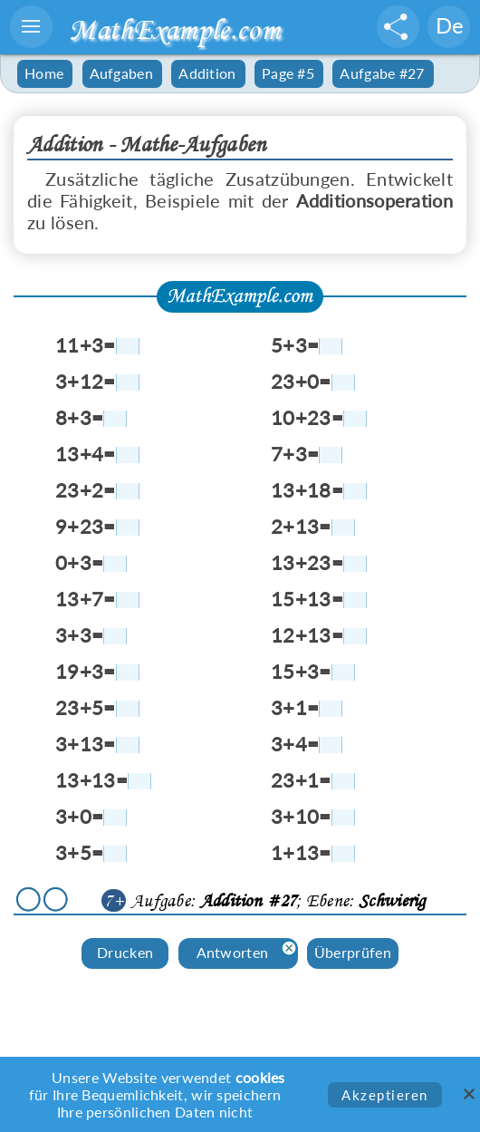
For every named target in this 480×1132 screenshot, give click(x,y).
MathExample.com (174, 29)
